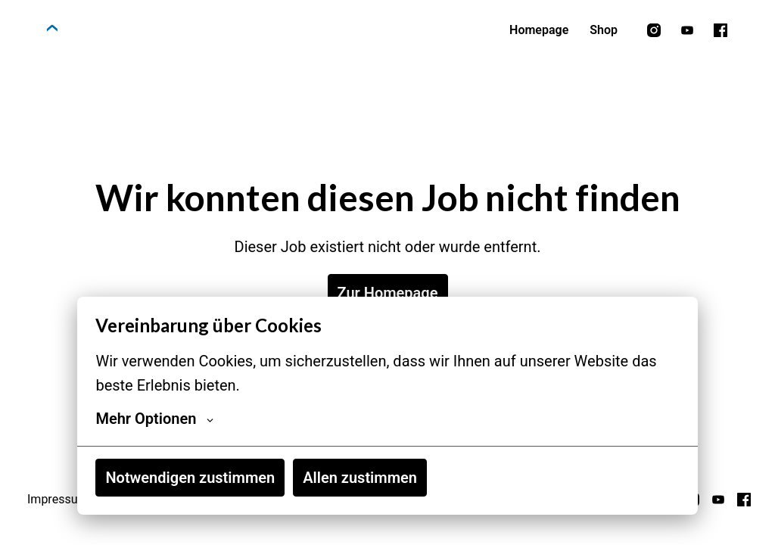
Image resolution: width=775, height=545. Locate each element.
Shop (604, 30)
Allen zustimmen (360, 478)
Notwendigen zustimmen (190, 478)
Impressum (58, 499)
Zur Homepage (388, 293)
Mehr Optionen (154, 419)
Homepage (538, 30)
